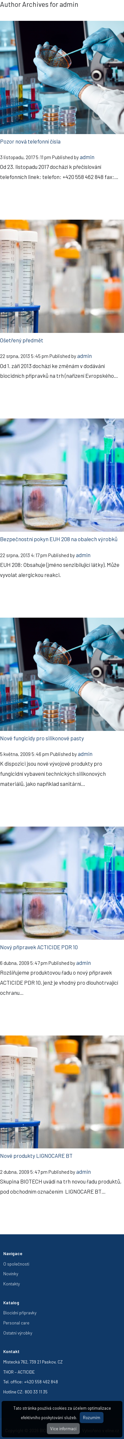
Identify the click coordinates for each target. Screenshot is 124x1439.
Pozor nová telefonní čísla (30, 141)
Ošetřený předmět (21, 340)
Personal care (16, 1322)
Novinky (10, 1273)
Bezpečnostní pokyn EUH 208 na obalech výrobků (58, 539)
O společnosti (16, 1264)
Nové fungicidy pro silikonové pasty (42, 738)
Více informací (63, 1428)
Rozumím (91, 1417)
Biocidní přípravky (19, 1312)
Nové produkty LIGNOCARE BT (36, 1155)
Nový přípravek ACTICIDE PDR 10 (39, 947)
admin (87, 157)
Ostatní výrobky (17, 1333)
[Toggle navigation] (114, 13)
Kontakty (11, 1283)
